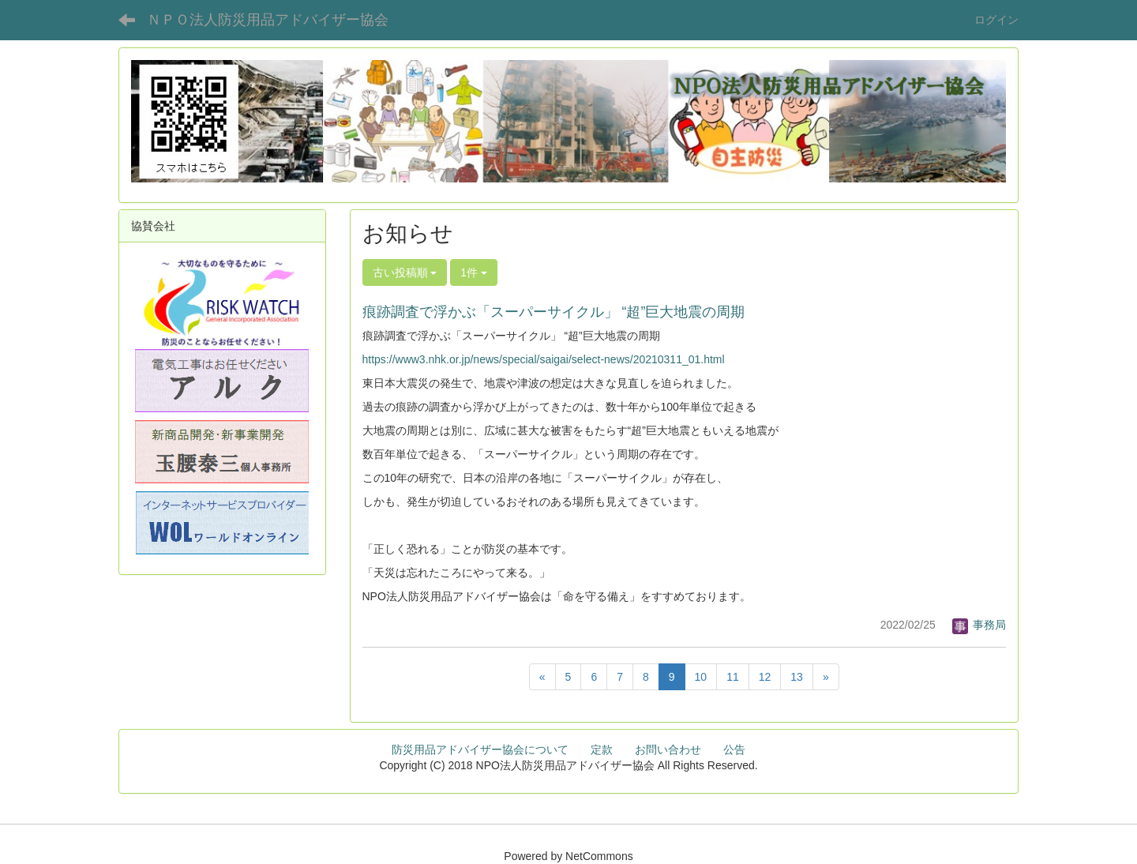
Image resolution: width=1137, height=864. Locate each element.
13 (796, 677)
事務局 (979, 624)
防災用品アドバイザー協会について (480, 749)
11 (732, 677)
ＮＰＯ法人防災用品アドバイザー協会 (267, 20)
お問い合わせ (668, 749)
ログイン (996, 19)
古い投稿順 (405, 272)
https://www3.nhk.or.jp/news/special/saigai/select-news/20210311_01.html (543, 359)
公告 (734, 749)
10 (701, 677)
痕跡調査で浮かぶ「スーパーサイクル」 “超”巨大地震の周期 (553, 312)
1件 (473, 272)
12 (765, 677)
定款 (602, 749)
